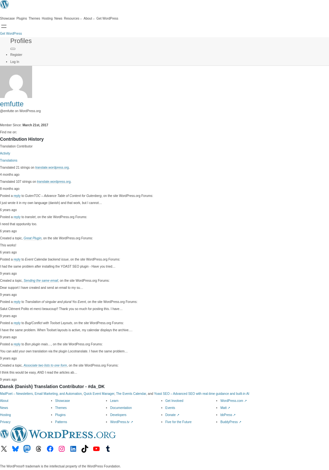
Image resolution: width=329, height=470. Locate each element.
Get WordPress (11, 33)
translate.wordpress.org (52, 167)
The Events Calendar (131, 393)
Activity (5, 153)
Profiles (21, 40)
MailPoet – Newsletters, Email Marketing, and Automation (41, 393)
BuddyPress (230, 422)
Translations (8, 160)
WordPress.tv (121, 422)
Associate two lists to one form (45, 365)
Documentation (121, 408)
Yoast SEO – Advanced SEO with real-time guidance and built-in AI (201, 393)
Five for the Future (178, 422)
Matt (225, 408)
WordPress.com (233, 401)
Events (170, 408)
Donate (172, 415)
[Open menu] (4, 26)
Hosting (5, 415)
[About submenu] (89, 18)
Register (16, 55)
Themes (61, 408)
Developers (118, 415)
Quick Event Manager (99, 393)
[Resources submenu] (73, 18)
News (4, 408)
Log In (14, 62)
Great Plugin (32, 238)
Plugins (60, 415)
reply (17, 196)
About (4, 401)
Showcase (62, 401)
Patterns (61, 422)
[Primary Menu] (12, 49)
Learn (114, 401)
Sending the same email (40, 280)
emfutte (11, 104)
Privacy (5, 422)
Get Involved (174, 401)
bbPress (228, 415)
